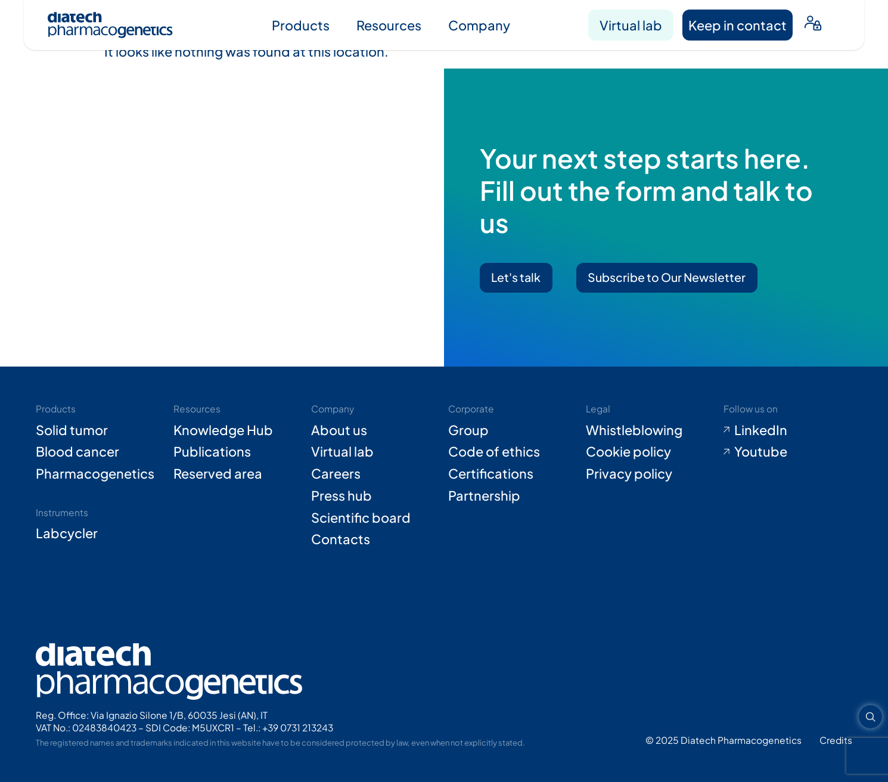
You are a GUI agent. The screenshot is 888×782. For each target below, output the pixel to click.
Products (301, 25)
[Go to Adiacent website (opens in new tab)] (835, 740)
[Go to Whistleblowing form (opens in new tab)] (650, 430)
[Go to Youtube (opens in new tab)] (788, 451)
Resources (388, 25)
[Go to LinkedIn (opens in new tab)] (788, 430)
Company (479, 25)
